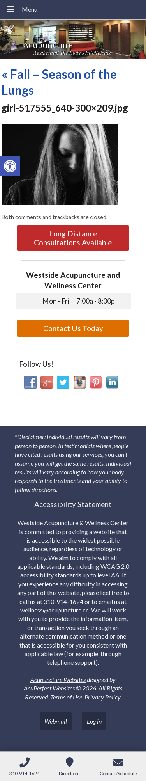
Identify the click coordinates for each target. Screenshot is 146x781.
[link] (10, 166)
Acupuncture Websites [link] (58, 679)
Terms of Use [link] (66, 697)
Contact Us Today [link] (73, 328)
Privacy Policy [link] (102, 697)
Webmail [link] (55, 721)
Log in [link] (94, 721)
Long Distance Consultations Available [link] (73, 238)
